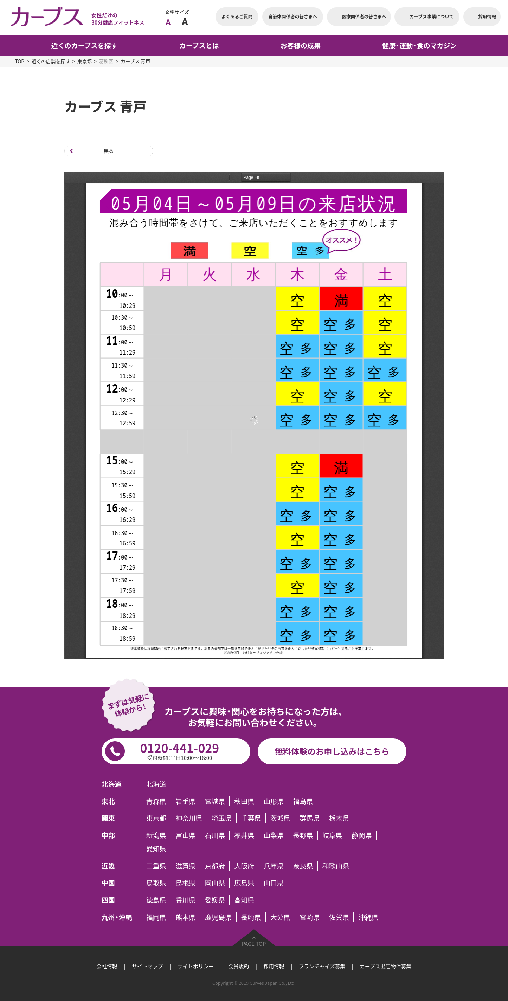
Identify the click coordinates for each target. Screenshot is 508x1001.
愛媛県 (215, 900)
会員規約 (238, 966)
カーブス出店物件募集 (385, 966)
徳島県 (156, 900)
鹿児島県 (218, 917)
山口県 (274, 882)
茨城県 (280, 818)
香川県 (185, 900)
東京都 (84, 61)
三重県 (156, 865)
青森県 (156, 801)
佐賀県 (339, 917)
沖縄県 (368, 917)
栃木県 (339, 818)
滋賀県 (185, 865)
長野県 (303, 835)
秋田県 (244, 801)
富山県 (185, 835)
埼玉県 (222, 818)
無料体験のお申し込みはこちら (332, 751)
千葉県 (251, 818)
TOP (19, 61)
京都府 (215, 865)
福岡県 (156, 917)
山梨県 (274, 835)
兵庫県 (274, 865)
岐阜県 (332, 835)
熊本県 (185, 917)
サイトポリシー (196, 966)
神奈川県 (188, 818)
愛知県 (156, 848)
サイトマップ (147, 966)
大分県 (280, 917)
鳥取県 (156, 882)
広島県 (244, 882)
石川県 (215, 835)
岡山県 (215, 882)
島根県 (185, 882)
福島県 (303, 801)
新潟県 (156, 835)
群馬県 (310, 818)
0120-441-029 (179, 750)
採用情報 (273, 966)
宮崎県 (310, 917)
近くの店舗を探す (50, 61)
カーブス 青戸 (135, 61)
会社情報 (107, 966)
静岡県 (362, 835)
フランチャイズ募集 (322, 966)
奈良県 (303, 865)
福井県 (244, 835)
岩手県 (185, 801)
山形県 (274, 801)
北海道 (156, 784)
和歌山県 (335, 865)
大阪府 (244, 865)
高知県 (244, 900)
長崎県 (251, 917)
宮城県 (215, 801)
